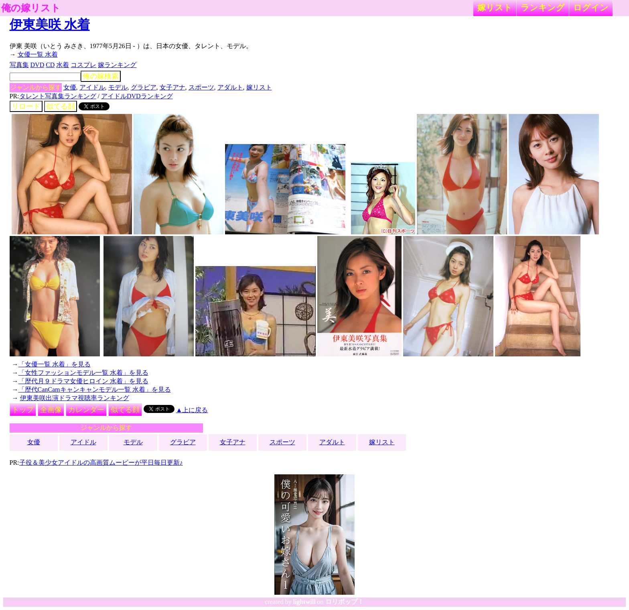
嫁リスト (494, 7)
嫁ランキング (117, 64)
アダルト (230, 87)
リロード (26, 106)
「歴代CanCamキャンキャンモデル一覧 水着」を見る (94, 389)
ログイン (591, 7)
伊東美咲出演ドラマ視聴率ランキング (74, 397)
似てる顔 (60, 106)
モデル (118, 87)
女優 (69, 87)
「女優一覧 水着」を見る (54, 364)
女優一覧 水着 (38, 54)
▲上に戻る (192, 410)
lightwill (304, 601)
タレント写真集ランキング (57, 96)
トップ (23, 410)
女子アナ (172, 87)
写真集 (19, 64)
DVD (37, 64)
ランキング (543, 7)
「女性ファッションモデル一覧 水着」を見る (83, 372)
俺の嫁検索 (101, 76)
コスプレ (83, 64)
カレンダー (86, 410)
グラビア (143, 87)
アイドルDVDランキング (137, 96)
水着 (62, 64)
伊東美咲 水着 (50, 24)
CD (50, 64)
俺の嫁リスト (31, 8)
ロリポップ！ (344, 601)
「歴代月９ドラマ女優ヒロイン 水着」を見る (83, 381)
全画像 (51, 410)
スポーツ (201, 87)
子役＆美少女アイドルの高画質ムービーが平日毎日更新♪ (101, 462)
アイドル (92, 87)
